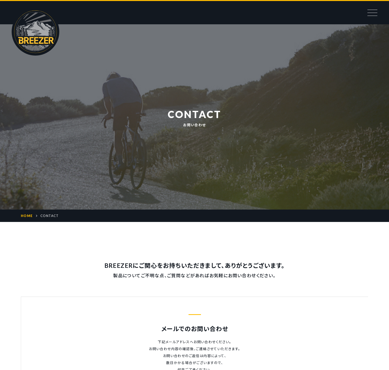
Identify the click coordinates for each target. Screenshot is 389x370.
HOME (27, 216)
